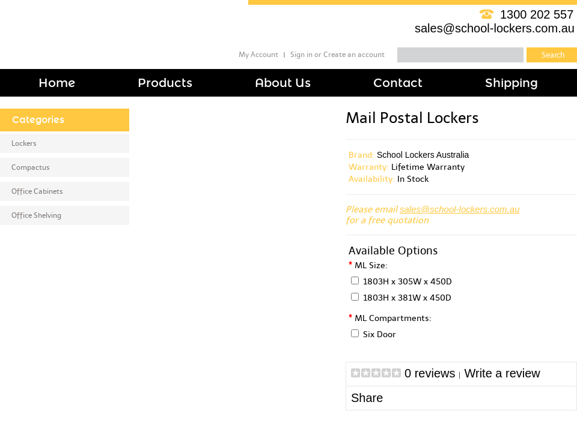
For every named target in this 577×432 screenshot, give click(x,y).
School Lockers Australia (423, 155)
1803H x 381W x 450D (407, 298)
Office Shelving (36, 215)
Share (367, 397)
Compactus (30, 167)
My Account (258, 54)
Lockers (24, 143)
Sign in (301, 54)
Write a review (502, 373)
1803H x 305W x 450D (407, 282)
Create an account (354, 54)
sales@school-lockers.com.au (495, 28)
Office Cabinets (37, 191)
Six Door (379, 334)
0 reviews (430, 373)
